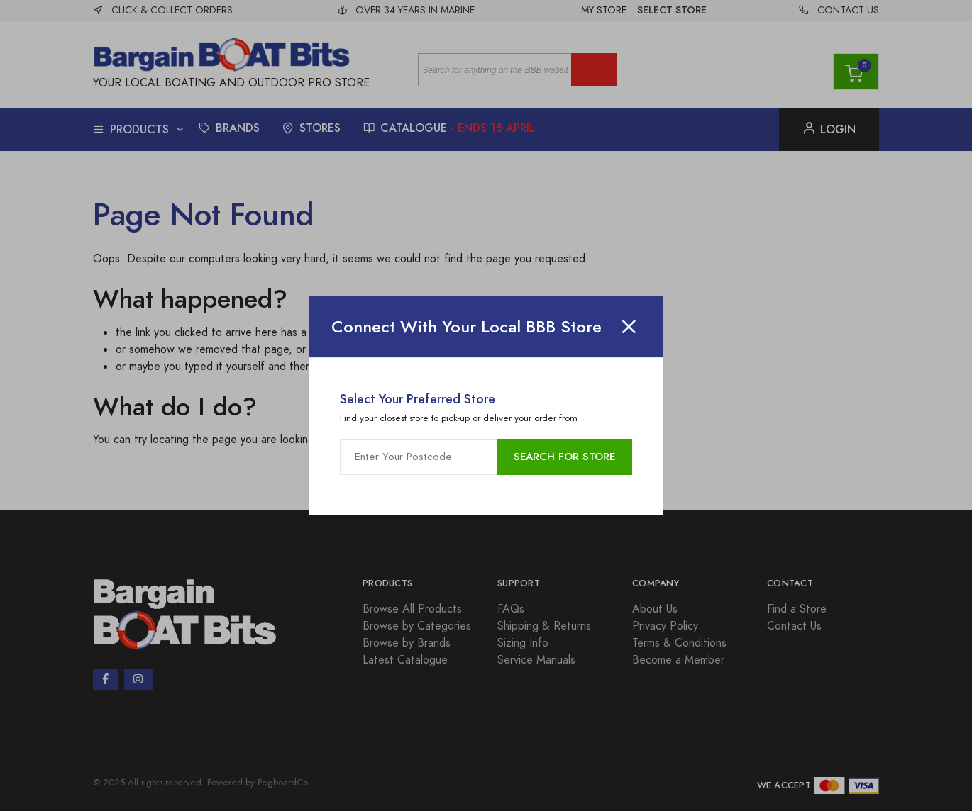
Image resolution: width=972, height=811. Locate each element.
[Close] (629, 327)
